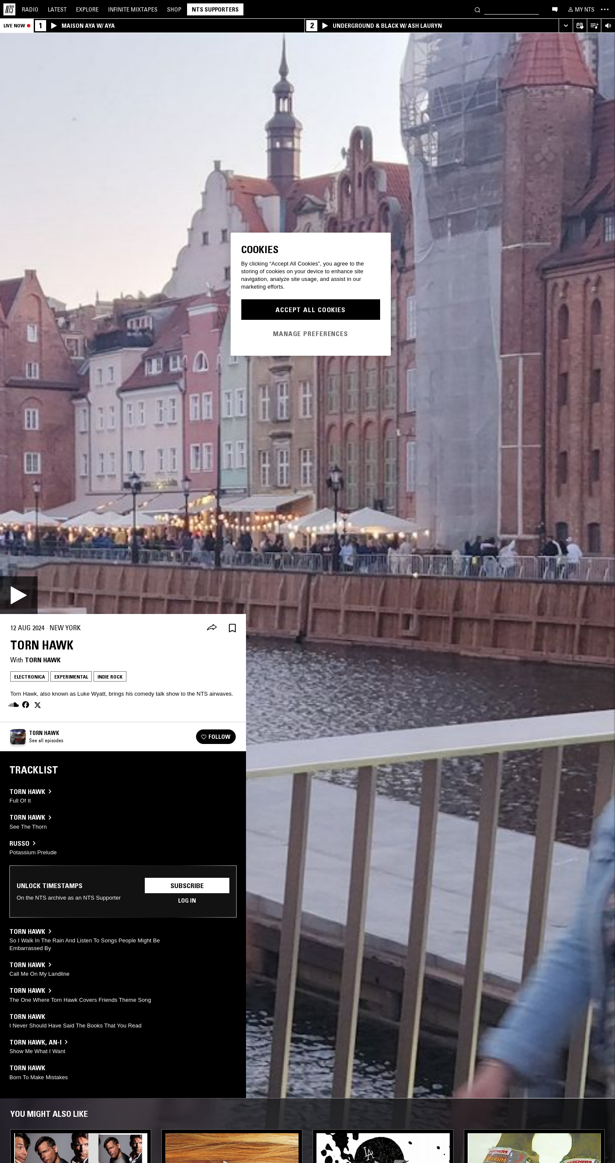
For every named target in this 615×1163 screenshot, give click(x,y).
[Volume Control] (608, 26)
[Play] (19, 595)
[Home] (9, 9)
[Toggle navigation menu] (605, 9)
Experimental (71, 676)
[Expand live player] (566, 26)
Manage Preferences (310, 333)
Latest (57, 9)
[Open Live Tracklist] (594, 26)
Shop (174, 9)
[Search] (477, 9)
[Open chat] (555, 9)
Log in (187, 900)
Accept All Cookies (310, 309)
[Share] (212, 628)
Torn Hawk (43, 659)
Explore (87, 9)
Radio (30, 9)
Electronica (29, 676)
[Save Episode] (232, 627)
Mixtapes (133, 9)
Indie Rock (110, 676)
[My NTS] (580, 9)
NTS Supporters (215, 9)
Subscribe (187, 885)
